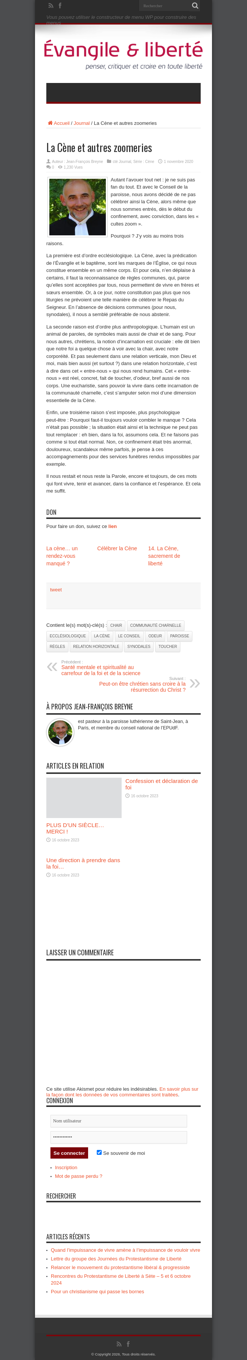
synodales (138, 647)
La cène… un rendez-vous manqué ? (62, 555)
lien (112, 526)
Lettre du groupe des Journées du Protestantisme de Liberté (116, 1259)
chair (116, 625)
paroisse (179, 636)
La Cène (102, 636)
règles (57, 647)
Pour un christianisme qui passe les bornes (97, 1291)
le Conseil (129, 636)
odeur (155, 636)
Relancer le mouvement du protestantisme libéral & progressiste (120, 1267)
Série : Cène (143, 162)
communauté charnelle (155, 625)
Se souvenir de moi (121, 1153)
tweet (56, 590)
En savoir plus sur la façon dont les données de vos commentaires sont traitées (122, 1092)
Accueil (58, 123)
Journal (82, 123)
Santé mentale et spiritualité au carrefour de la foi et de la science (107, 668)
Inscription (66, 1167)
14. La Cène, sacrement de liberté (164, 555)
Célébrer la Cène (117, 548)
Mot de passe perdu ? (78, 1176)
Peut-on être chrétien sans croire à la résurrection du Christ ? (139, 684)
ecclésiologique (68, 636)
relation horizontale (96, 647)
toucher (168, 647)
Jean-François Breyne (84, 162)
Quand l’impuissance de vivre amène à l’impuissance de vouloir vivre (125, 1250)
